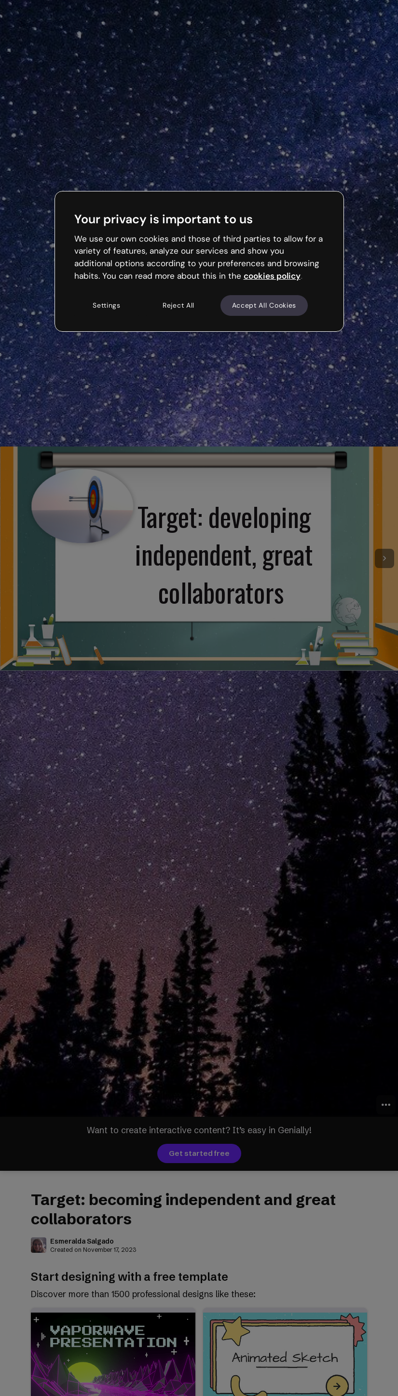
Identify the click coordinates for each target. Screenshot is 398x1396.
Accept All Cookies (264, 305)
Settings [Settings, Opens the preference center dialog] (107, 305)
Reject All (178, 305)
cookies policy (272, 276)
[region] (199, 261)
